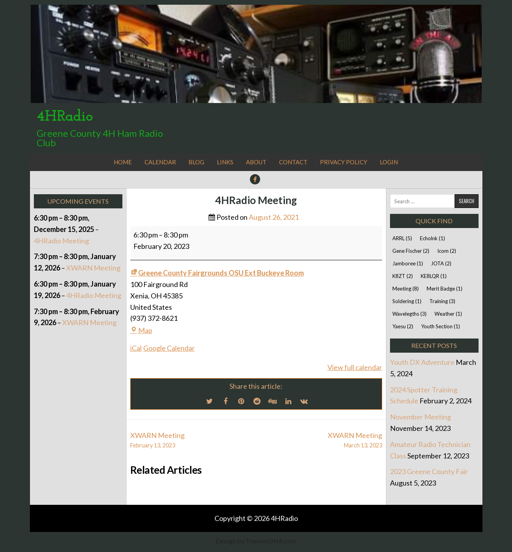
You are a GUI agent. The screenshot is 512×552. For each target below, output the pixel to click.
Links (225, 162)
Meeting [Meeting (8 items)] (405, 288)
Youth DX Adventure (422, 362)
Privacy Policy (343, 162)
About (256, 162)
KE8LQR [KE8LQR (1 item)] (434, 276)
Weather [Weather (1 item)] (448, 314)
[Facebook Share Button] (225, 401)
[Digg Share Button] (272, 401)
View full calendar (354, 367)
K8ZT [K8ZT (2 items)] (402, 276)
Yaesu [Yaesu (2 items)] (402, 326)
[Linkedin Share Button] (288, 401)
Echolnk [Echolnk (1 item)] (432, 238)
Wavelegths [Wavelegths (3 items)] (409, 314)
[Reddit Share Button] (257, 401)
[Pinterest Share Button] (241, 401)
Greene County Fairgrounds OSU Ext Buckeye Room (217, 273)
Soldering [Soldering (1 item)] (406, 301)
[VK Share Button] (304, 401)
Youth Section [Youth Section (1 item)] (440, 326)
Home (123, 162)
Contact (293, 162)
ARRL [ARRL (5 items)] (402, 238)
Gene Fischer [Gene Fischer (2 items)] (410, 251)
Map (141, 330)
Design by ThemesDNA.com (256, 541)
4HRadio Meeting (256, 200)
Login (389, 162)
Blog (196, 162)
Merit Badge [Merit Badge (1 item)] (444, 288)
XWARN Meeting (93, 267)
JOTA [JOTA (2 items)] (441, 263)
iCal (136, 348)
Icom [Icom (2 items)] (446, 251)
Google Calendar (169, 348)
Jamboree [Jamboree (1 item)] (407, 263)
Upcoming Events (78, 201)
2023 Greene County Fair (429, 471)
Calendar (160, 162)
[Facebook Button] (255, 179)
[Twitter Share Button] (209, 401)
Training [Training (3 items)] (442, 301)
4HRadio (65, 117)
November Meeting (420, 416)
